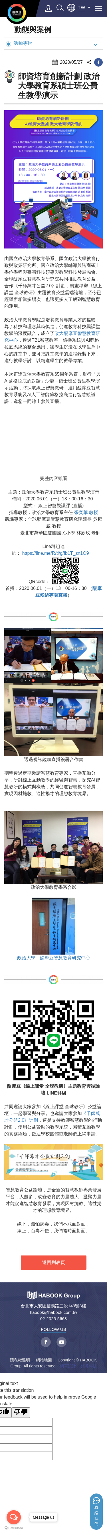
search (60, 7)
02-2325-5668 (53, 1318)
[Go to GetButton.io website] (14, 1528)
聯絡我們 (96, 1515)
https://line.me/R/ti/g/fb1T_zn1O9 (55, 553)
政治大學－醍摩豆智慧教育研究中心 (53, 957)
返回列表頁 (53, 1262)
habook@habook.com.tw (53, 1312)
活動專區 (19, 43)
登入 (48, 8)
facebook (98, 62)
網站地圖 (44, 1360)
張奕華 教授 (86, 512)
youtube (61, 1342)
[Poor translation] (21, 1412)
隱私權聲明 (20, 1360)
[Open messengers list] (14, 1517)
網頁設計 (68, 1366)
